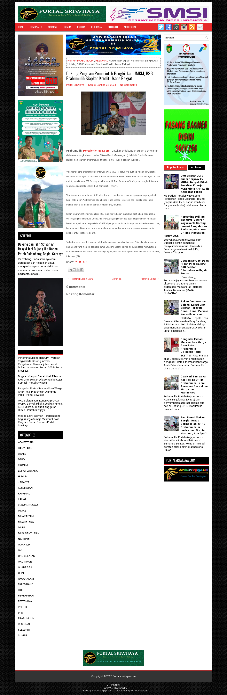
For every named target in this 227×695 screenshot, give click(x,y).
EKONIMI (23, 465)
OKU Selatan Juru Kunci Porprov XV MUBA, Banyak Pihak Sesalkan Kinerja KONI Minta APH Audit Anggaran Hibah (40, 405)
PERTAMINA (25, 601)
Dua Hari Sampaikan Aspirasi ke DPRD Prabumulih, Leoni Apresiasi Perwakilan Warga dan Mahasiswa (195, 384)
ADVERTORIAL (26, 442)
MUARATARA (26, 521)
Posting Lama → (149, 278)
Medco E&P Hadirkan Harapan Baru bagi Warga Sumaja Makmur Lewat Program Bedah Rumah (39, 419)
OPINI (21, 572)
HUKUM (67, 27)
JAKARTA (23, 482)
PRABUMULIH (85, 60)
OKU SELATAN (26, 555)
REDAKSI (115, 685)
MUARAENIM (26, 516)
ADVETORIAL (130, 27)
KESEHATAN (25, 487)
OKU (20, 550)
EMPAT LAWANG (28, 470)
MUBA (22, 527)
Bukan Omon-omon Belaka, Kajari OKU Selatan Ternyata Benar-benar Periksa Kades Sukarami (194, 308)
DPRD (21, 459)
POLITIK (81, 27)
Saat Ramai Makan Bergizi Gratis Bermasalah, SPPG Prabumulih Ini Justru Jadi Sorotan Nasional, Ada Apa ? (194, 425)
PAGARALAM (26, 578)
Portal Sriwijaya (139, 690)
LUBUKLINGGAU (28, 504)
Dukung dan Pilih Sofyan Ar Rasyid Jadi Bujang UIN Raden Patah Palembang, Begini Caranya (40, 248)
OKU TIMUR (25, 561)
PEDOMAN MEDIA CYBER (115, 688)
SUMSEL (23, 635)
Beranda (117, 278)
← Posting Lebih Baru (80, 278)
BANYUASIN (25, 448)
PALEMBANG (25, 584)
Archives (196, 167)
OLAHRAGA (96, 27)
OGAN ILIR (24, 544)
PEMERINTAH (26, 595)
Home (21, 27)
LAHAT (22, 499)
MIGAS (22, 510)
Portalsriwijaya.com (96, 150)
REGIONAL (37, 26)
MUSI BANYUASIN (28, 533)
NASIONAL (24, 539)
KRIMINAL (52, 27)
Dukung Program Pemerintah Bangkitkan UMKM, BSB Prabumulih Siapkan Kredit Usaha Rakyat (109, 76)
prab (21, 612)
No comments (128, 84)
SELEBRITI (113, 27)
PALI (20, 590)
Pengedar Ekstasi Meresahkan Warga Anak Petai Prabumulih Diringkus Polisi (40, 391)
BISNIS (22, 453)
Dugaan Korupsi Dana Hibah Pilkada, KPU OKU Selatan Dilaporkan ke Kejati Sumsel (40, 379)
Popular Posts (175, 167)
